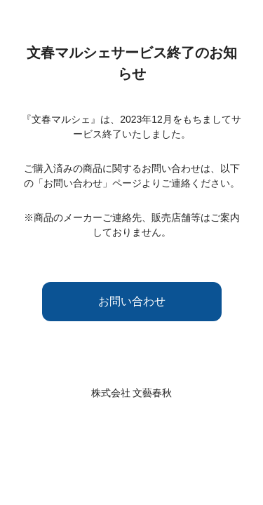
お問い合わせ (132, 301)
